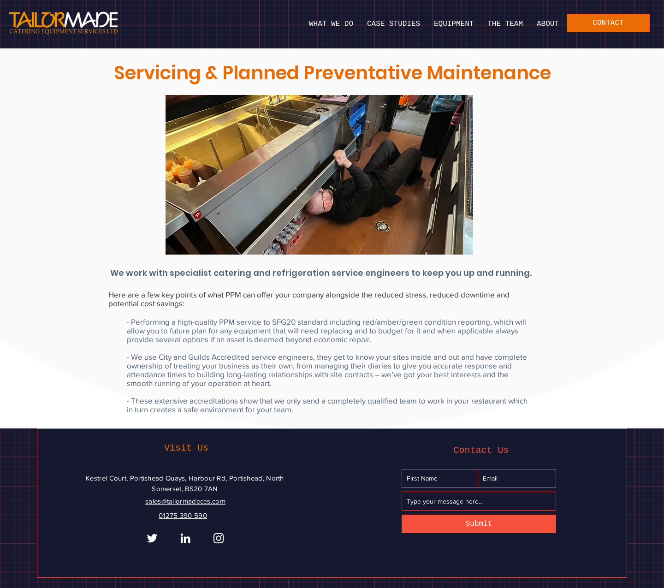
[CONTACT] (608, 23)
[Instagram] (218, 538)
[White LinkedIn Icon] (185, 538)
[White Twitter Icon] (152, 538)
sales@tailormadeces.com (185, 501)
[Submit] (479, 524)
